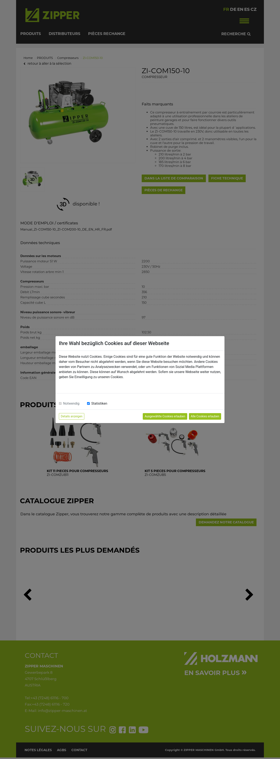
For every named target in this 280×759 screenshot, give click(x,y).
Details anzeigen (71, 416)
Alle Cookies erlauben (205, 416)
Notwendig (71, 403)
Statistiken (99, 403)
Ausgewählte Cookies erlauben (165, 416)
